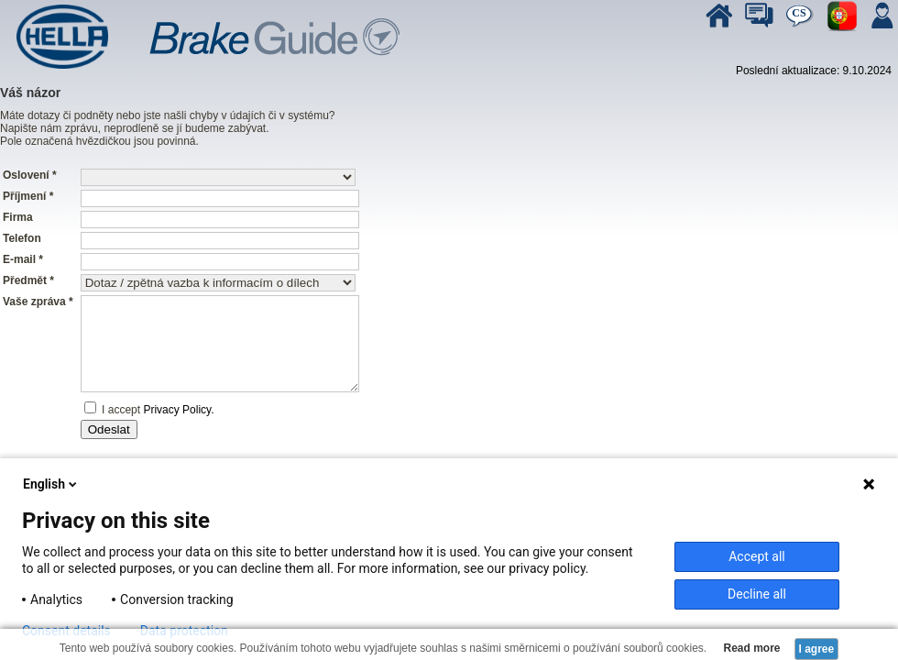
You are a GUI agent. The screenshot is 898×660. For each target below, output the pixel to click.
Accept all (756, 556)
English (51, 484)
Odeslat (109, 429)
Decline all (757, 594)
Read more (750, 648)
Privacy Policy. (178, 409)
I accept (119, 409)
